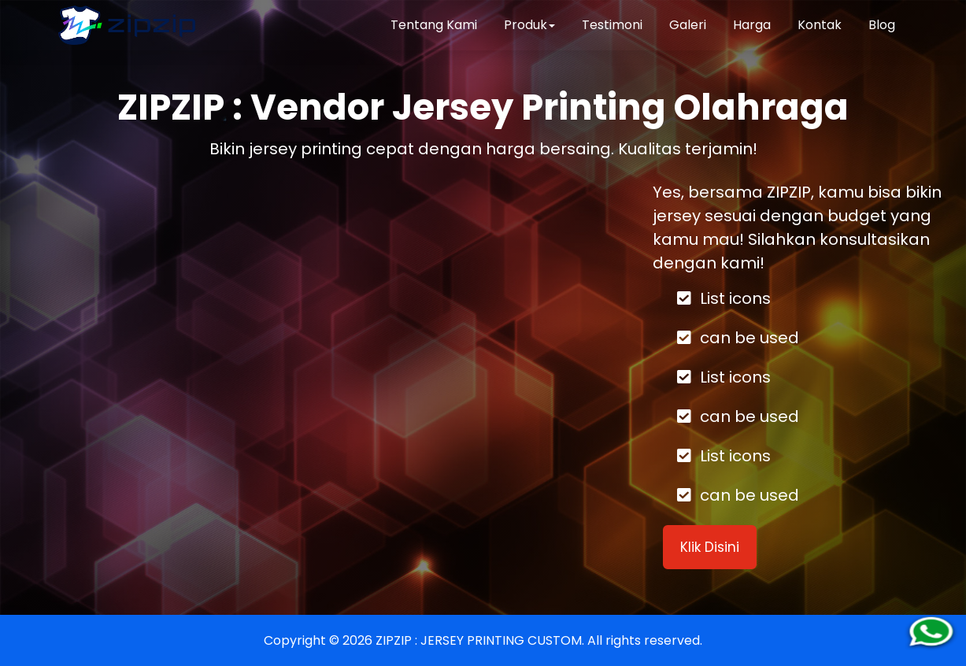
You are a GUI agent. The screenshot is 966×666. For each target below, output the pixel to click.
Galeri (687, 25)
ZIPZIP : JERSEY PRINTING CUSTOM (479, 640)
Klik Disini (709, 547)
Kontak (820, 25)
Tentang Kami (433, 25)
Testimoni (612, 25)
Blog (881, 25)
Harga (752, 25)
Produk (529, 25)
